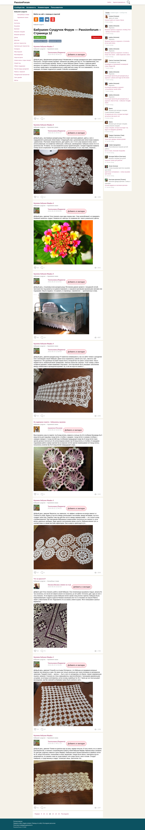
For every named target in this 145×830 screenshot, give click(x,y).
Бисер (16, 20)
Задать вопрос (27, 823)
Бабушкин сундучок (20, 11)
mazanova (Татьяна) (55, 428)
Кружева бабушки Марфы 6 (44, 203)
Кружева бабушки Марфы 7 (44, 46)
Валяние (16, 29)
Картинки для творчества (21, 46)
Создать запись (40, 37)
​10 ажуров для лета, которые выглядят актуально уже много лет (116, 115)
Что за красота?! (40, 579)
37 (38, 572)
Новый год (17, 63)
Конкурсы (17, 49)
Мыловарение (18, 54)
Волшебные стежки (23, 14)
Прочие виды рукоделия (21, 69)
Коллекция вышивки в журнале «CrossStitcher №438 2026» (114, 88)
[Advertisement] (118, 219)
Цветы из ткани (113, 18)
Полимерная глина (114, 62)
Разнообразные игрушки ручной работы (116, 148)
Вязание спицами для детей (117, 158)
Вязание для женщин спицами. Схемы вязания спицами (116, 111)
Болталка (17, 23)
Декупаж (16, 40)
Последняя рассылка (49, 823)
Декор (16, 37)
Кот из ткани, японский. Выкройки (115, 150)
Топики (107, 12)
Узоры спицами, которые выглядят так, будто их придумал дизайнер (116, 128)
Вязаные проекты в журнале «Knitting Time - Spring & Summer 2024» (118, 30)
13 (53, 814)
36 (38, 118)
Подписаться (96, 37)
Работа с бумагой (19, 71)
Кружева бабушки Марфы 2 (44, 657)
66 (38, 337)
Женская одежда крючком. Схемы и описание (117, 182)
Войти (109, 2)
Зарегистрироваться (119, 2)
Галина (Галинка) (114, 16)
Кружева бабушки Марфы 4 (44, 343)
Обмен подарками (19, 66)
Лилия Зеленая (113, 166)
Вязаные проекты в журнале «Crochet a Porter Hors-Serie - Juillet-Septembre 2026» (117, 53)
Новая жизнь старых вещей (22, 60)
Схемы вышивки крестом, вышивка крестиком (117, 169)
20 (38, 267)
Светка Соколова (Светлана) (117, 60)
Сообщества (19, 7)
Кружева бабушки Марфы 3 (44, 500)
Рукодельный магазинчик (21, 74)
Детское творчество (20, 43)
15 (59, 814)
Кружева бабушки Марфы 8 (44, 125)
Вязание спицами (19, 31)
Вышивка (17, 26)
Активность (31, 7)
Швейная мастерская (115, 137)
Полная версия (17, 821)
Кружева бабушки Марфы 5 (44, 274)
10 (44, 814)
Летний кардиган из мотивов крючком (116, 185)
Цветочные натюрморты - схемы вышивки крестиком (117, 173)
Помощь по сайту (37, 823)
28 (38, 197)
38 (38, 416)
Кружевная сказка (22, 17)
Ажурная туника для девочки (113, 160)
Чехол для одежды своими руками (115, 139)
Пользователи (57, 7)
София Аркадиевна (114, 145)
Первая (37, 814)
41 (38, 808)
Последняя (65, 814)
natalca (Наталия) (114, 26)
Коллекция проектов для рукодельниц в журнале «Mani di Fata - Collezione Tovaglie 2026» (117, 100)
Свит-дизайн (18, 77)
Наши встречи (18, 57)
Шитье (16, 80)
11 (47, 814)
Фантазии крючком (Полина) (117, 179)
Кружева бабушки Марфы (43, 735)
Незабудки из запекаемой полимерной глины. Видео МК (116, 65)
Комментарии (43, 7)
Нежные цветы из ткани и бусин (114, 20)
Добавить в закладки (76, 55)
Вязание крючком (19, 34)
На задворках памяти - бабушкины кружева (49, 422)
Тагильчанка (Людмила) (56, 52)
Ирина (111, 108)
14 (56, 814)
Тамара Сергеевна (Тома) (116, 135)
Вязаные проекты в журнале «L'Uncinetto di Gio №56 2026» (117, 42)
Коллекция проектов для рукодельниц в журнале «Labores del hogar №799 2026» (117, 76)
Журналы (111, 27)
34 (38, 729)
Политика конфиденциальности (22, 825)
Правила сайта (17, 823)
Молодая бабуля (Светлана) (117, 156)
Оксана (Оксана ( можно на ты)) (59, 585)
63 (38, 651)
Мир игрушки (18, 51)
